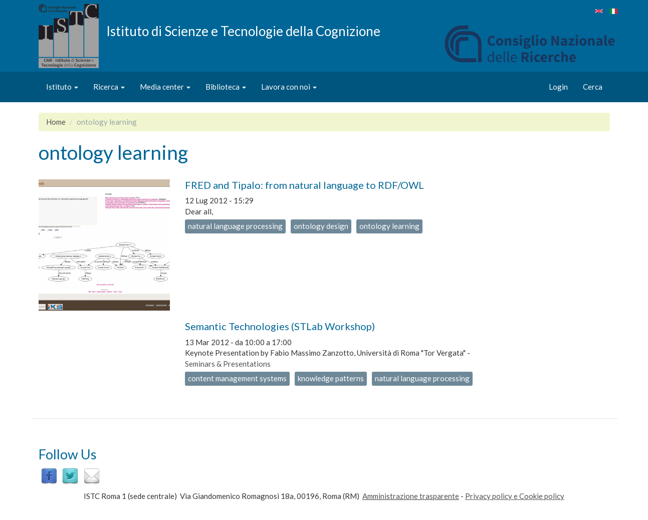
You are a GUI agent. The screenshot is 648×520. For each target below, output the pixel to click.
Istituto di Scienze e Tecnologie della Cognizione (243, 31)
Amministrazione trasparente (410, 495)
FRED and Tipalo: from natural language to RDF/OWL (304, 185)
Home (56, 121)
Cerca (592, 86)
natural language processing (235, 225)
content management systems (237, 378)
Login (558, 86)
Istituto (62, 86)
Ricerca (109, 86)
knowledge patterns (331, 378)
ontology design (321, 225)
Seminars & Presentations (228, 363)
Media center (165, 86)
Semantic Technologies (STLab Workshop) (280, 326)
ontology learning (389, 225)
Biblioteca (225, 86)
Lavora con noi (289, 86)
